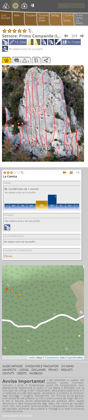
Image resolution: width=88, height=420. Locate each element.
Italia (16, 15)
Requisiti (67, 370)
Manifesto (9, 370)
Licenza (24, 370)
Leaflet (31, 357)
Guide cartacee (12, 366)
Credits (22, 373)
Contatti (8, 373)
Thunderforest (52, 357)
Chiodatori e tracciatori (42, 366)
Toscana (31, 15)
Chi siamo (67, 366)
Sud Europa (5, 16)
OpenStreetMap (75, 357)
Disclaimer (38, 370)
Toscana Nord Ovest (43, 17)
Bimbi (9, 256)
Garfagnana (57, 15)
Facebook (36, 373)
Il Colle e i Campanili (69, 17)
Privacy (53, 370)
